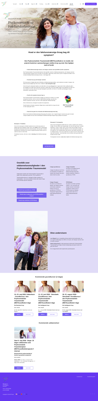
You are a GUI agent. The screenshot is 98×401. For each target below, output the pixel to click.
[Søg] (80, 4)
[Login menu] (83, 4)
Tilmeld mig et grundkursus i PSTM (26, 190)
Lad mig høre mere (48, 146)
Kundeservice (79, 376)
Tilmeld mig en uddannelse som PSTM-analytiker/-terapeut (32, 195)
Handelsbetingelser (91, 376)
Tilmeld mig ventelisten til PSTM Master (27, 200)
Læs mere (28, 314)
